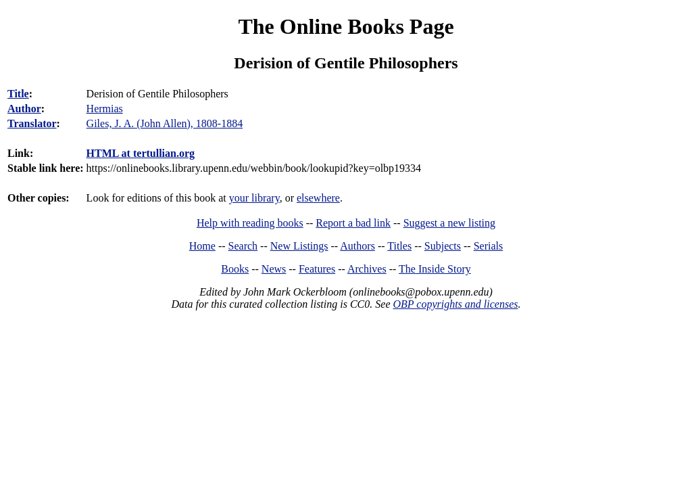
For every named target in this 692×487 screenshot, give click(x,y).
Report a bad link (353, 223)
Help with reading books (250, 223)
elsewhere (318, 198)
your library (254, 198)
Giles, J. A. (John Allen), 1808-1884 (164, 123)
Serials (488, 246)
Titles (399, 246)
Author (24, 108)
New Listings (299, 246)
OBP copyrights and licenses (455, 304)
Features (317, 269)
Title (18, 93)
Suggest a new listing (449, 223)
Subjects (442, 246)
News (274, 269)
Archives (367, 269)
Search (243, 246)
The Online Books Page (345, 26)
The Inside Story (435, 269)
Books (235, 269)
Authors (357, 246)
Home (202, 246)
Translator (32, 123)
